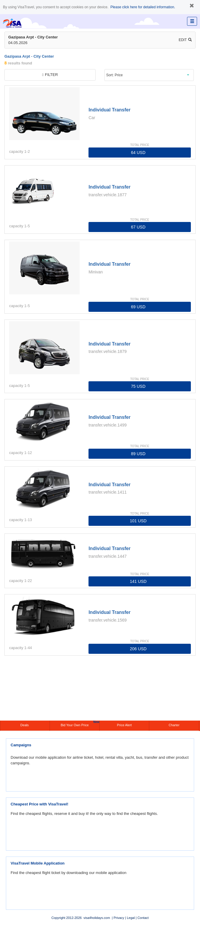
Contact (143, 918)
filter (50, 74)
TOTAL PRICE (139, 145)
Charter (174, 725)
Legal (131, 918)
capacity (16, 151)
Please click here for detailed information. (142, 7)
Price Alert (124, 725)
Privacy (119, 918)
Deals (24, 725)
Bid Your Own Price (80, 724)
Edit (185, 40)
